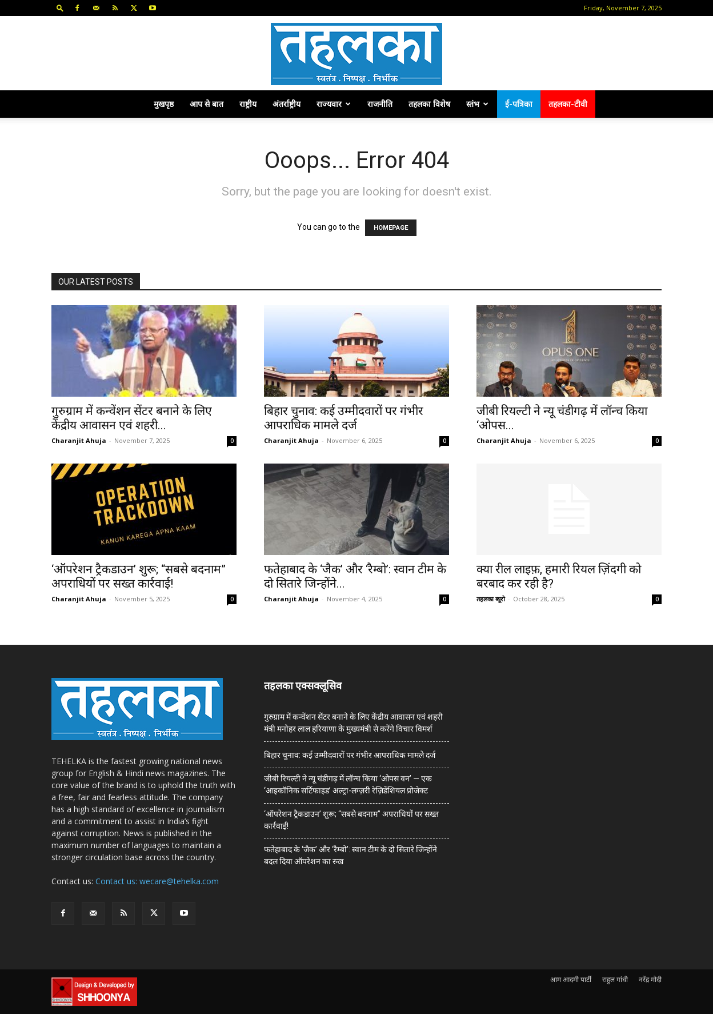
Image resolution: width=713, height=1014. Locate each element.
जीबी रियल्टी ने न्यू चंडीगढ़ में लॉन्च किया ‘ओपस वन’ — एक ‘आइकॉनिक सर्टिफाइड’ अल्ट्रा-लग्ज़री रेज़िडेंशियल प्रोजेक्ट (348, 784)
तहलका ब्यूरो (490, 598)
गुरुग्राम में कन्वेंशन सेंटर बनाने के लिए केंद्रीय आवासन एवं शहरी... (131, 418)
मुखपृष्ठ (164, 103)
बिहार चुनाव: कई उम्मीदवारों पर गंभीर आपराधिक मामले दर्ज (343, 418)
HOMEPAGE (391, 227)
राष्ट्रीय (248, 103)
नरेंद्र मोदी (650, 979)
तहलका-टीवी (567, 103)
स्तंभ (477, 103)
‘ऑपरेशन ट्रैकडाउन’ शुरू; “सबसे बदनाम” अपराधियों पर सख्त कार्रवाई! (138, 576)
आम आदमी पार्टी (570, 979)
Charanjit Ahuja (78, 440)
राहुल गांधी (615, 979)
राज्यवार (334, 103)
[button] (60, 7)
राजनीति (379, 103)
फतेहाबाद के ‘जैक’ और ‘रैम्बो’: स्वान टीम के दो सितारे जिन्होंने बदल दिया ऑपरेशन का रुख (350, 855)
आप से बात (206, 103)
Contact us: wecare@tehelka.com (157, 881)
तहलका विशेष (429, 103)
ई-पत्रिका (518, 103)
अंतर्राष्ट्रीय (287, 103)
